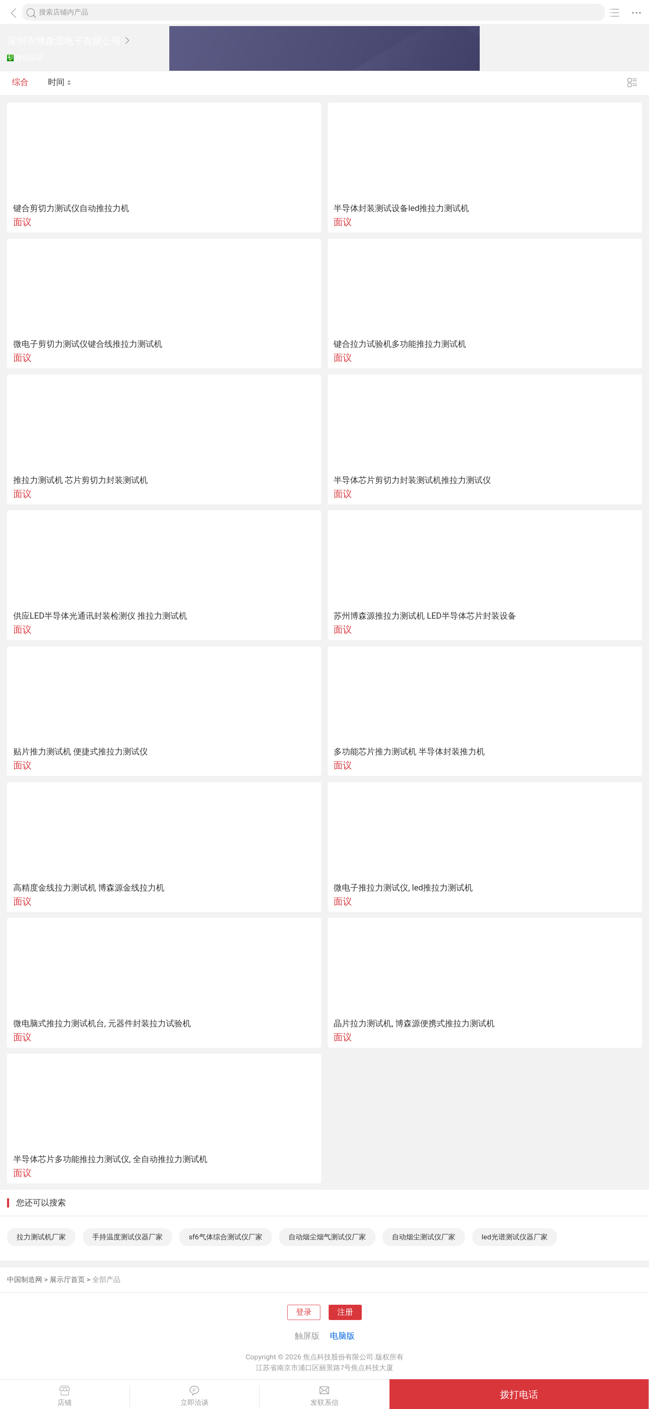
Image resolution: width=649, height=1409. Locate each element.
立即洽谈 (194, 1396)
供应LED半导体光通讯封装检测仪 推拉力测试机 (100, 616)
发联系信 (324, 1396)
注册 (345, 1312)
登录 (304, 1312)
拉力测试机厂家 (41, 1237)
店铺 (64, 1396)
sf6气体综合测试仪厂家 (225, 1237)
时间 (60, 83)
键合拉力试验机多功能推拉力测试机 (400, 344)
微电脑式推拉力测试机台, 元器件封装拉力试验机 (102, 1023)
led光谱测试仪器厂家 (515, 1237)
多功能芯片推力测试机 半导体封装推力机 (409, 751)
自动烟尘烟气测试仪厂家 (327, 1237)
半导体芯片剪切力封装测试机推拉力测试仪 (412, 480)
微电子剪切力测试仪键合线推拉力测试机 (87, 344)
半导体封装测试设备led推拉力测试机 (401, 208)
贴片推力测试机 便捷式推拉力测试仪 (80, 751)
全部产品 (106, 1279)
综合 (20, 83)
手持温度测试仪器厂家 (127, 1237)
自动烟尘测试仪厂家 (423, 1237)
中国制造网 (24, 1279)
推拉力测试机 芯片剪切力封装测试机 (80, 480)
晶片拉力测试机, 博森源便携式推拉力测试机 (414, 1023)
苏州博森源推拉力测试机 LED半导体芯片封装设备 (425, 616)
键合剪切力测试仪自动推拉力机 (71, 208)
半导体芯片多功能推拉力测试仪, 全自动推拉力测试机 (110, 1159)
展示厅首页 (67, 1279)
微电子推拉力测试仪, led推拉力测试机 (403, 887)
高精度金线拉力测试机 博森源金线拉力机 (88, 887)
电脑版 (342, 1336)
